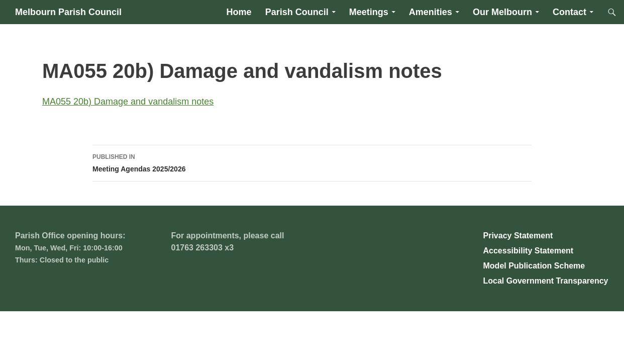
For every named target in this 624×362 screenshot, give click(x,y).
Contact (569, 12)
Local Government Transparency (545, 281)
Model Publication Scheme (534, 265)
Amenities (430, 12)
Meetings (368, 12)
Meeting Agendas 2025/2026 (312, 162)
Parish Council (297, 12)
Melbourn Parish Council (68, 12)
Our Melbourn (502, 12)
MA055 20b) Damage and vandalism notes (128, 102)
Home (239, 12)
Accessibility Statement (528, 250)
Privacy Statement (518, 235)
